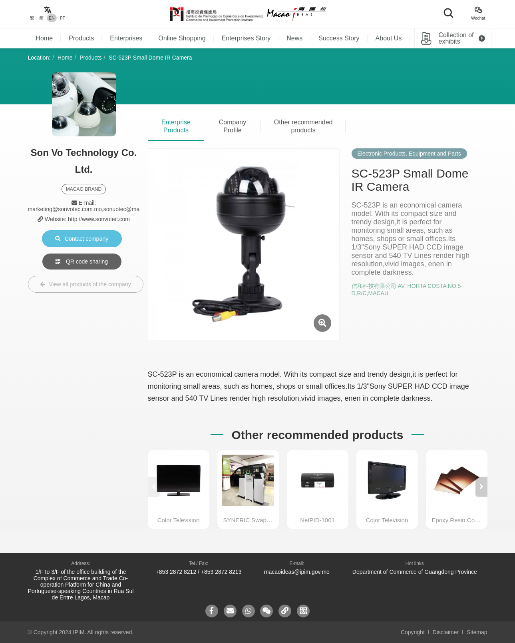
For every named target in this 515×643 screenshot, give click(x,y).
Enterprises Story (246, 38)
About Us (389, 38)
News (294, 38)
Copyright (413, 632)
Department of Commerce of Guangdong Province (414, 572)
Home (44, 38)
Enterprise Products (176, 126)
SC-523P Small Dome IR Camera (150, 57)
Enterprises (126, 38)
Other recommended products (303, 126)
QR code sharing (82, 261)
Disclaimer (446, 632)
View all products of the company (85, 284)
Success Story (338, 38)
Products (81, 38)
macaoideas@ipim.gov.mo (297, 572)
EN (52, 18)
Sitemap (477, 632)
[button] (481, 487)
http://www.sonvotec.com (99, 219)
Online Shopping (181, 38)
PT (62, 18)
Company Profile (232, 126)
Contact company (81, 239)
